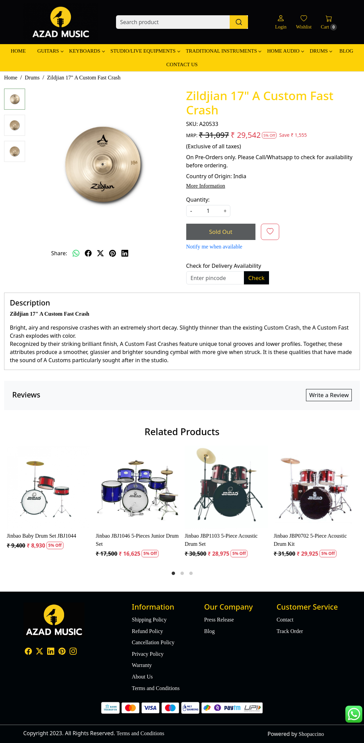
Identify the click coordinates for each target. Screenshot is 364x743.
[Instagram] (73, 652)
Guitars (50, 51)
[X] (39, 652)
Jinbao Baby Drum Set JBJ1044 (41, 536)
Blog (346, 51)
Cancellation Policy (153, 642)
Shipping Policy (149, 620)
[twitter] (100, 253)
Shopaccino (311, 734)
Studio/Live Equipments (145, 51)
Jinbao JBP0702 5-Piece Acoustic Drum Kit (310, 540)
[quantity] (208, 211)
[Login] (280, 22)
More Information (205, 186)
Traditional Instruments (223, 51)
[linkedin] (125, 253)
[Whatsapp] (76, 253)
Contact (284, 620)
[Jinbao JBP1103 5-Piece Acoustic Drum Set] (226, 487)
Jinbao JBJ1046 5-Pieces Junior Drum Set (137, 540)
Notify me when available (214, 246)
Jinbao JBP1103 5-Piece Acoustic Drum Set (221, 540)
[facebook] (88, 253)
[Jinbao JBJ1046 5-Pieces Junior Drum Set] (137, 487)
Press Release (219, 620)
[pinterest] (113, 253)
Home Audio (285, 51)
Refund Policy (147, 631)
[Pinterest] (62, 652)
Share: (59, 253)
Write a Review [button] (329, 395)
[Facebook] (28, 652)
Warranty (142, 665)
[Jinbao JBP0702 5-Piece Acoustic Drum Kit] (315, 487)
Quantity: (198, 199)
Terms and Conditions (155, 688)
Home (18, 51)
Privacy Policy (148, 654)
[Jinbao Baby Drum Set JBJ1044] (48, 487)
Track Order (289, 631)
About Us (142, 677)
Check (256, 278)
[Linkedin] (51, 652)
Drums (321, 51)
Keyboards (86, 51)
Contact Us (181, 64)
